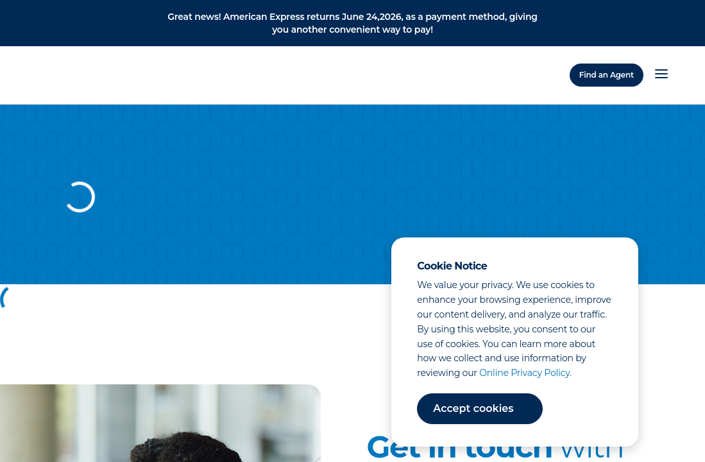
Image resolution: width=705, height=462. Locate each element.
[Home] (80, 73)
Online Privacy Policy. (525, 373)
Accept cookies (473, 408)
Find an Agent (606, 75)
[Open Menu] (661, 75)
